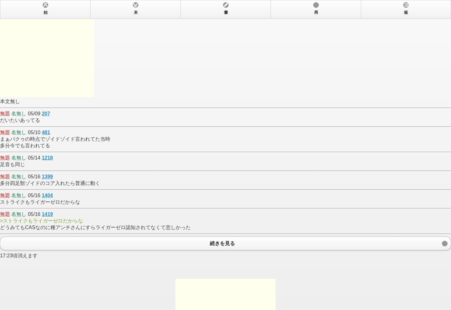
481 (46, 132)
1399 (47, 176)
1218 (47, 157)
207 (46, 113)
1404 (47, 195)
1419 (47, 214)
